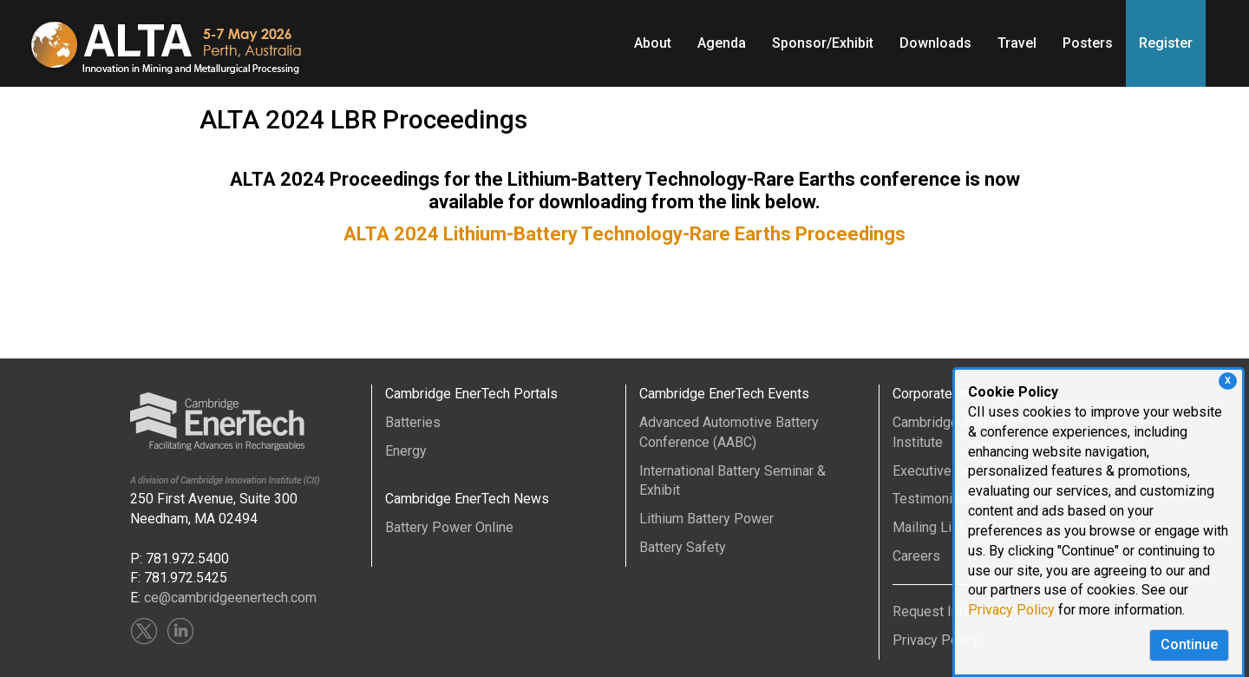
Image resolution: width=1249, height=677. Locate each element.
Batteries (413, 422)
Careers (916, 556)
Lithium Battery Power (706, 518)
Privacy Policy (1011, 609)
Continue (1189, 644)
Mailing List (928, 527)
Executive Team (940, 471)
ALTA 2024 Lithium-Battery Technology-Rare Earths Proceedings (624, 234)
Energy (406, 451)
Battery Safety (682, 547)
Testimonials (932, 498)
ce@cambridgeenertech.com (230, 597)
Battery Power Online (449, 527)
